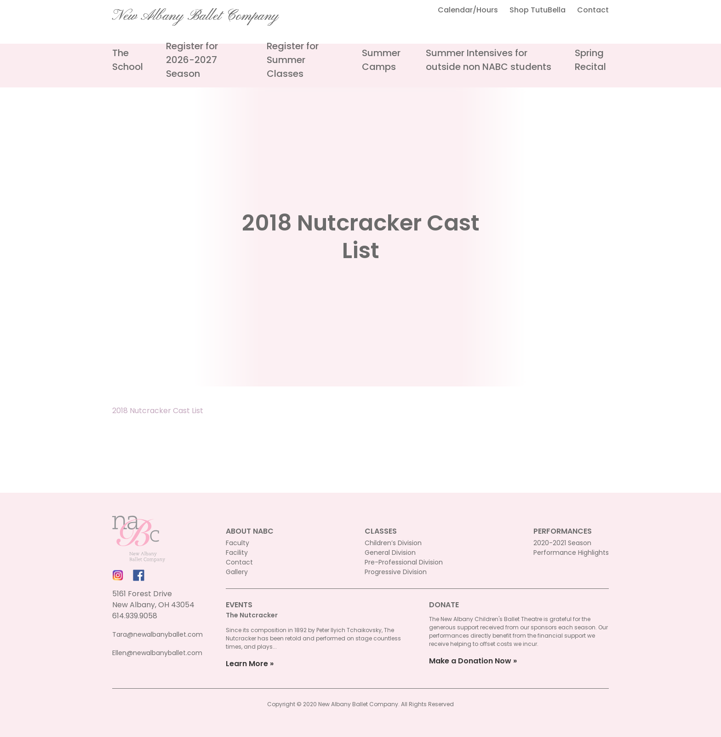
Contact (593, 10)
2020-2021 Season (562, 542)
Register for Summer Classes (293, 60)
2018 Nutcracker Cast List (157, 410)
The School (127, 59)
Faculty (237, 542)
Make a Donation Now (470, 661)
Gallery (237, 571)
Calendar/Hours (468, 10)
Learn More (247, 663)
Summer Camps (381, 59)
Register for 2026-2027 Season (192, 60)
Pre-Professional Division (404, 562)
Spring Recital (590, 59)
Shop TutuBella (537, 10)
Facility (237, 552)
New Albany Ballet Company (195, 16)
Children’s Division (393, 542)
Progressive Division (396, 571)
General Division (390, 552)
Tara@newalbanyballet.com (157, 634)
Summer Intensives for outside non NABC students (488, 59)
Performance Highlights (571, 552)
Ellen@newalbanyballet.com (157, 652)
